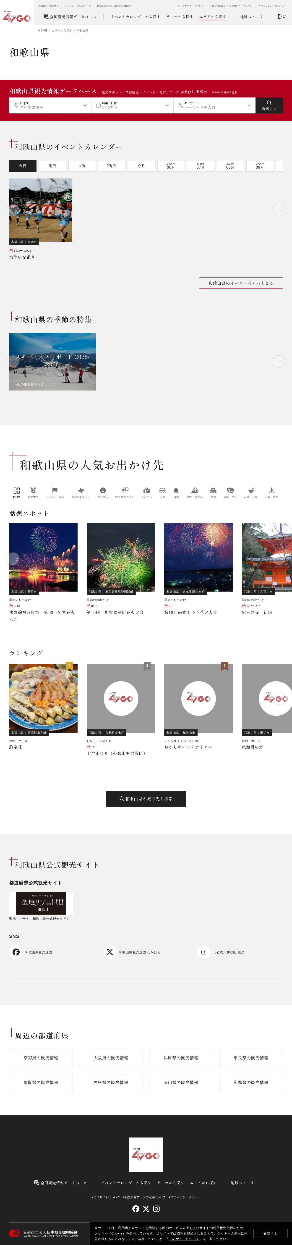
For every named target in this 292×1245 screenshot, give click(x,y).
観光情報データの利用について (232, 6)
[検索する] (269, 105)
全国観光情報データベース (69, 16)
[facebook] (136, 1209)
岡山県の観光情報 (181, 1082)
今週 (82, 166)
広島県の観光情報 (251, 1082)
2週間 (112, 166)
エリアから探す (212, 17)
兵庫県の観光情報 (181, 1058)
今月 (141, 166)
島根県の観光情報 (111, 1082)
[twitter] (146, 1209)
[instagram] (156, 1208)
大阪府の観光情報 (111, 1058)
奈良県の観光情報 (251, 1058)
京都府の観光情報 (40, 1058)
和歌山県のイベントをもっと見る (241, 283)
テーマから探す (179, 16)
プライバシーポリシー (272, 6)
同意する (270, 1233)
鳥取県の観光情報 (40, 1082)
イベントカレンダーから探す (135, 16)
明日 (52, 166)
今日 (23, 166)
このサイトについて (184, 1239)
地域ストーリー (253, 16)
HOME (42, 30)
